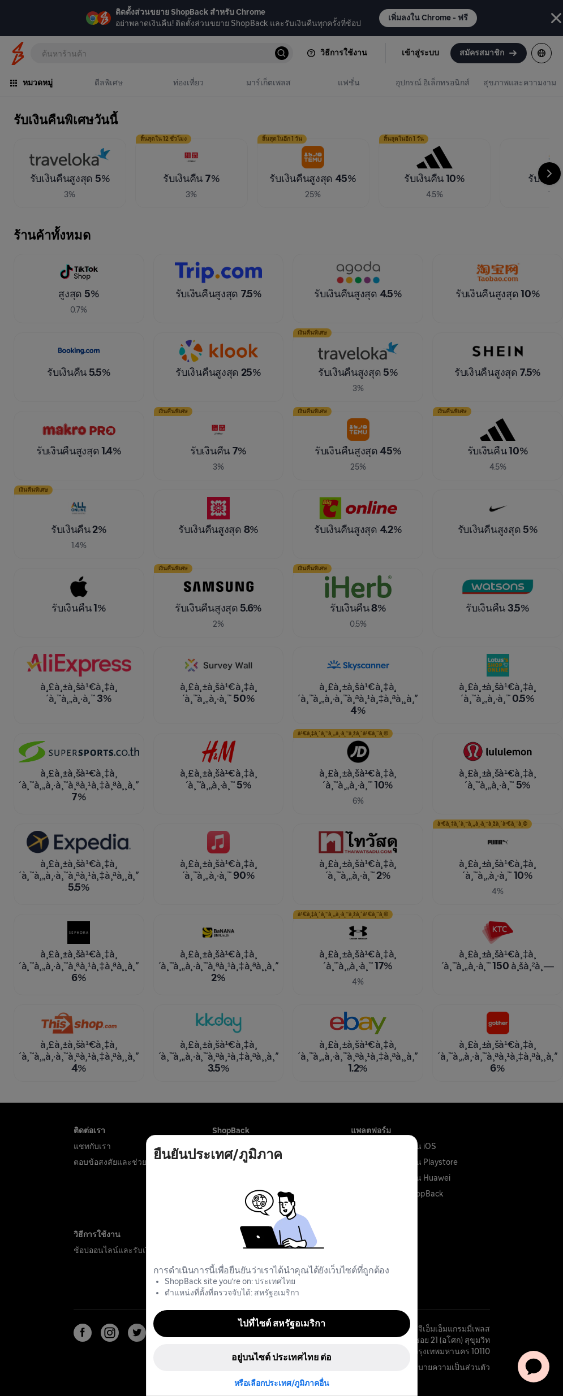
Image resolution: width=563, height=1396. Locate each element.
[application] (533, 1366)
